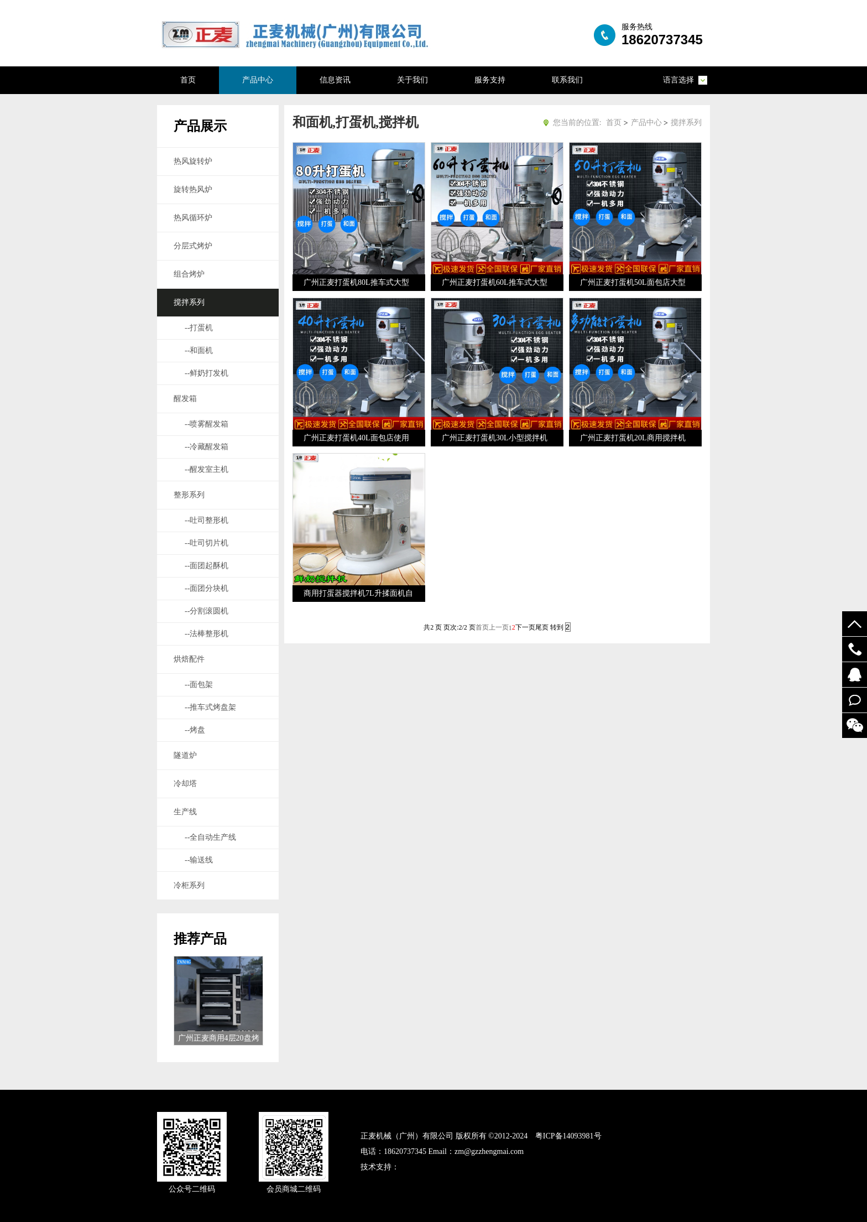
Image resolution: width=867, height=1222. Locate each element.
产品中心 (257, 80)
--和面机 (199, 350)
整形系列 (189, 495)
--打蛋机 (199, 328)
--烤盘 (195, 730)
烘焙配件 (189, 659)
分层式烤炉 (193, 246)
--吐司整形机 (206, 520)
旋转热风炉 (193, 189)
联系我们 (567, 80)
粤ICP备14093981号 (568, 1136)
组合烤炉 (189, 274)
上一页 (499, 627)
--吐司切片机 (206, 543)
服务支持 (489, 80)
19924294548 (854, 649)
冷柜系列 (189, 885)
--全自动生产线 (210, 837)
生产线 (185, 812)
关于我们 (412, 80)
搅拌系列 (189, 302)
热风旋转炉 (193, 161)
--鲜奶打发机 (206, 373)
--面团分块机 (206, 588)
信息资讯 (335, 80)
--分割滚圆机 (206, 611)
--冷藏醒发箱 (206, 447)
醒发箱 (185, 398)
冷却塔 (185, 783)
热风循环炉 (193, 218)
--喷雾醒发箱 (206, 424)
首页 (188, 80)
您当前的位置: (577, 122)
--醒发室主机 (206, 469)
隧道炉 (185, 755)
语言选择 (678, 80)
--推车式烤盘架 (210, 707)
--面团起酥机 (206, 565)
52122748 (854, 674)
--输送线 (199, 860)
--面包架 (199, 684)
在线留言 (854, 700)
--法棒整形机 (206, 634)
